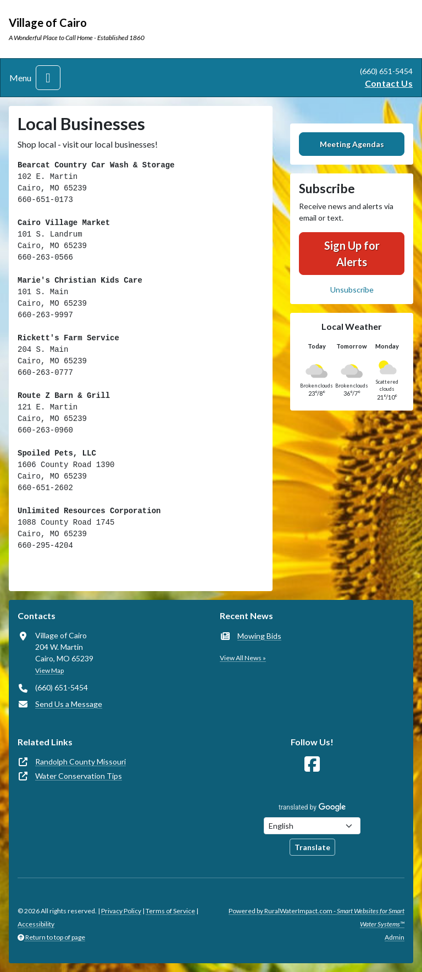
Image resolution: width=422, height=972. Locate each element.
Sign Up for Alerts (352, 253)
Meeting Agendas (352, 144)
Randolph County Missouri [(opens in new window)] (80, 761)
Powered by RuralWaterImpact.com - (316, 917)
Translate (312, 847)
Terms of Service (170, 911)
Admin (394, 937)
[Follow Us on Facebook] (312, 764)
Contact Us (389, 83)
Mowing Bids (259, 635)
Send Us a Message (68, 704)
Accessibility (36, 924)
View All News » (243, 658)
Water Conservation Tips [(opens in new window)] (78, 775)
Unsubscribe (352, 289)
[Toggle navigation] (48, 77)
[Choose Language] (312, 825)
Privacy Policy (121, 911)
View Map (49, 670)
